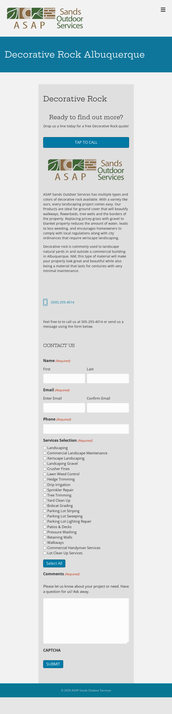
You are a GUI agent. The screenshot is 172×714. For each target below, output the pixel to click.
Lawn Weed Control (63, 472)
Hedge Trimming (61, 477)
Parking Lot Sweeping (65, 514)
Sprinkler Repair (60, 488)
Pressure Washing (62, 530)
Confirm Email (98, 397)
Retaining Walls (59, 535)
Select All (54, 562)
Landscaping (57, 446)
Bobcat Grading (60, 504)
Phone (57, 418)
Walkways (55, 541)
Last (90, 369)
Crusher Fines (58, 467)
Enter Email (52, 397)
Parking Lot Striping (63, 509)
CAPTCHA (52, 648)
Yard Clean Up (58, 498)
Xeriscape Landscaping (65, 456)
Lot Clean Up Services (65, 551)
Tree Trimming (59, 493)
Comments (61, 572)
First (46, 369)
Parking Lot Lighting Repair (69, 519)
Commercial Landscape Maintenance (77, 451)
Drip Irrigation (58, 483)
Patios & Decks (59, 525)
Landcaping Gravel (62, 462)
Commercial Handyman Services (73, 546)
